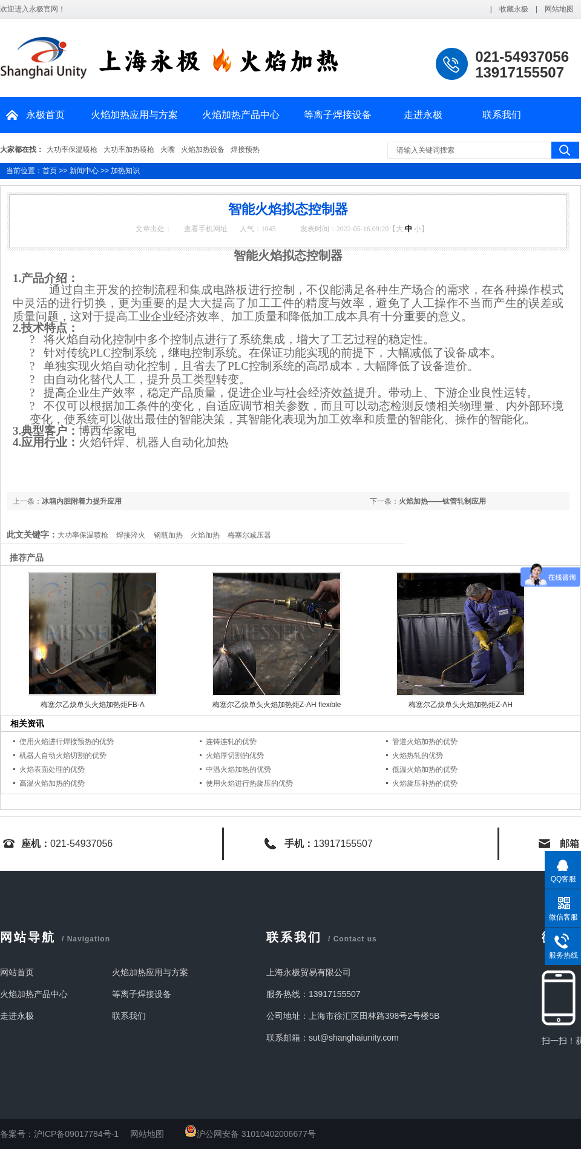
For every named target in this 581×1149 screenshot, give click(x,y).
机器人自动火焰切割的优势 (63, 755)
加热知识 (125, 170)
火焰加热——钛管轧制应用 (442, 501)
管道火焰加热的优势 (425, 741)
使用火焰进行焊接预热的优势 (66, 741)
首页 (49, 170)
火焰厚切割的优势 (235, 755)
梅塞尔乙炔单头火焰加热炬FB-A (92, 704)
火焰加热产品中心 (241, 115)
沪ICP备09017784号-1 (76, 1134)
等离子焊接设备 (338, 115)
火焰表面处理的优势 (52, 769)
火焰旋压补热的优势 (425, 783)
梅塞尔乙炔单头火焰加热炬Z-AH (461, 704)
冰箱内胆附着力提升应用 (82, 501)
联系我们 (501, 115)
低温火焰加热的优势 (425, 769)
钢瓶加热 (168, 535)
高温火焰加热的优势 (52, 783)
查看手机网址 (206, 229)
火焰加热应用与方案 (134, 115)
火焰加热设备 (203, 149)
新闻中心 (84, 170)
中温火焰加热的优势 (238, 769)
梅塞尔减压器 (249, 535)
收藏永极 (513, 9)
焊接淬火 (130, 535)
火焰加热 (205, 535)
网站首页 (17, 972)
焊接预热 (245, 149)
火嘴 (167, 149)
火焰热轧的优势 (417, 755)
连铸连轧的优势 (231, 741)
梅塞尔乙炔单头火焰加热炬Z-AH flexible (276, 704)
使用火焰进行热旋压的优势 (249, 783)
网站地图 (559, 9)
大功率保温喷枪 (72, 149)
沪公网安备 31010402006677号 (250, 1134)
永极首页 (45, 115)
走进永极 (423, 115)
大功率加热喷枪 (128, 149)
